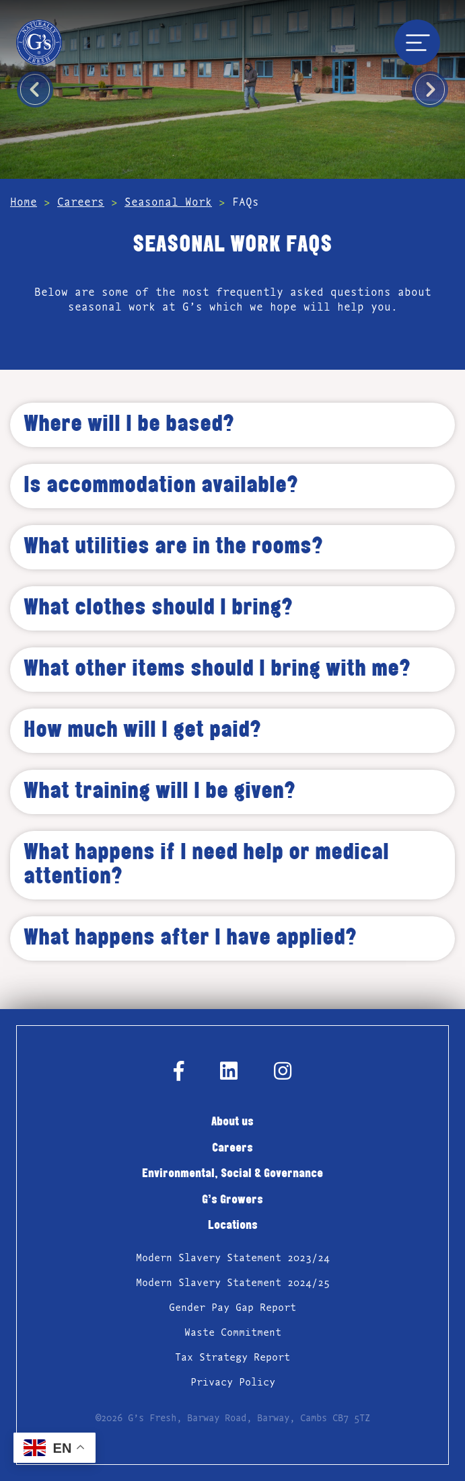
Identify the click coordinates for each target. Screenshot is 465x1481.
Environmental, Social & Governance (232, 1174)
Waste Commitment (232, 1332)
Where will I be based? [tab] (129, 424)
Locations (233, 1226)
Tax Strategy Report (232, 1357)
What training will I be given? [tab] (159, 792)
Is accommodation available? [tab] (161, 486)
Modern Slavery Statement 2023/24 (233, 1258)
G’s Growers (232, 1200)
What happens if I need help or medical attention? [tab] (206, 865)
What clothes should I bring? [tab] (158, 608)
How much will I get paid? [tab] (142, 730)
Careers (80, 202)
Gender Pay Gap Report (232, 1307)
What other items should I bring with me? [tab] (217, 669)
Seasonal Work (168, 202)
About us (232, 1122)
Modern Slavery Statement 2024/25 (233, 1282)
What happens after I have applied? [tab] (190, 938)
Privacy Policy (232, 1382)
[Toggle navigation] (417, 42)
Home (23, 202)
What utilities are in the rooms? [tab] (173, 547)
